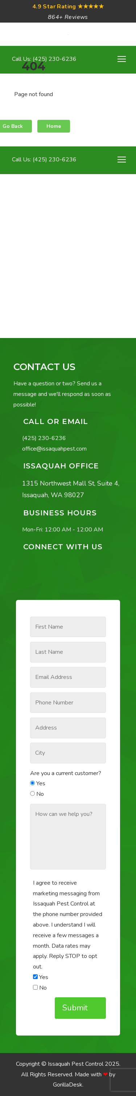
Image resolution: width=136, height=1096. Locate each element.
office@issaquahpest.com (54, 449)
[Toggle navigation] (121, 159)
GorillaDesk (67, 1085)
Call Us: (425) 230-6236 (44, 160)
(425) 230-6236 (44, 438)
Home (53, 126)
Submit (76, 1007)
